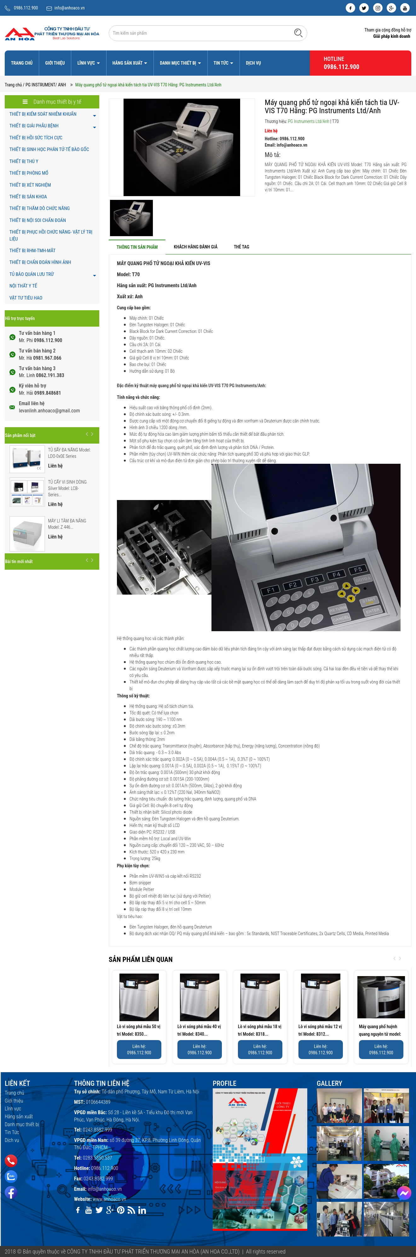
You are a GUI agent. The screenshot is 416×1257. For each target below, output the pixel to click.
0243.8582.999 (97, 1130)
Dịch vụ (253, 63)
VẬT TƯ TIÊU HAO (25, 298)
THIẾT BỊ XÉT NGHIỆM (30, 185)
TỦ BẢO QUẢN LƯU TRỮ (31, 274)
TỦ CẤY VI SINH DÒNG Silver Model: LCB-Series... (67, 488)
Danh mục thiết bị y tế (52, 101)
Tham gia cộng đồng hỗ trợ (387, 29)
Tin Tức (221, 63)
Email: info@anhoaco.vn (286, 145)
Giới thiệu (55, 63)
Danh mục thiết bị (178, 63)
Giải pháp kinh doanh (391, 36)
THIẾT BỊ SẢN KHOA (28, 197)
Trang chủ (21, 63)
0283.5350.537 (97, 1158)
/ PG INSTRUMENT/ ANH (44, 84)
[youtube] (405, 8)
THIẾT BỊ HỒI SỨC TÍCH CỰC (35, 138)
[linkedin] (142, 1210)
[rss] (131, 1210)
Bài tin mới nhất (18, 561)
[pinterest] (120, 1210)
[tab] (137, 247)
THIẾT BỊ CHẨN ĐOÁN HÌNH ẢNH (40, 262)
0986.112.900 (26, 7)
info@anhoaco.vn (70, 7)
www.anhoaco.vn (109, 1199)
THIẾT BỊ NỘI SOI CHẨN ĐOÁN (37, 220)
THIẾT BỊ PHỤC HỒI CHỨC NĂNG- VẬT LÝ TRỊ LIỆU (50, 235)
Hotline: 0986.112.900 (284, 138)
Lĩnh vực (87, 63)
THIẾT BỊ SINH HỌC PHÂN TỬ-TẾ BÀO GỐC (49, 149)
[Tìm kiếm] (298, 33)
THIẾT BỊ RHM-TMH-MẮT (32, 250)
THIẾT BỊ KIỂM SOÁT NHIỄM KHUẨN (43, 114)
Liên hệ (271, 130)
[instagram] (378, 8)
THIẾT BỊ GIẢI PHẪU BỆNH (34, 126)
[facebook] (350, 8)
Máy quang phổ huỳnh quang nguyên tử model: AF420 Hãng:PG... (380, 1034)
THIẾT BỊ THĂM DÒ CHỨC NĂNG (39, 208)
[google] (391, 8)
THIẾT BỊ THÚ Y (23, 161)
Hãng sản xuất (128, 63)
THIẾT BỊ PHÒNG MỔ (28, 173)
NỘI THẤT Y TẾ (23, 286)
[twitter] (364, 8)
